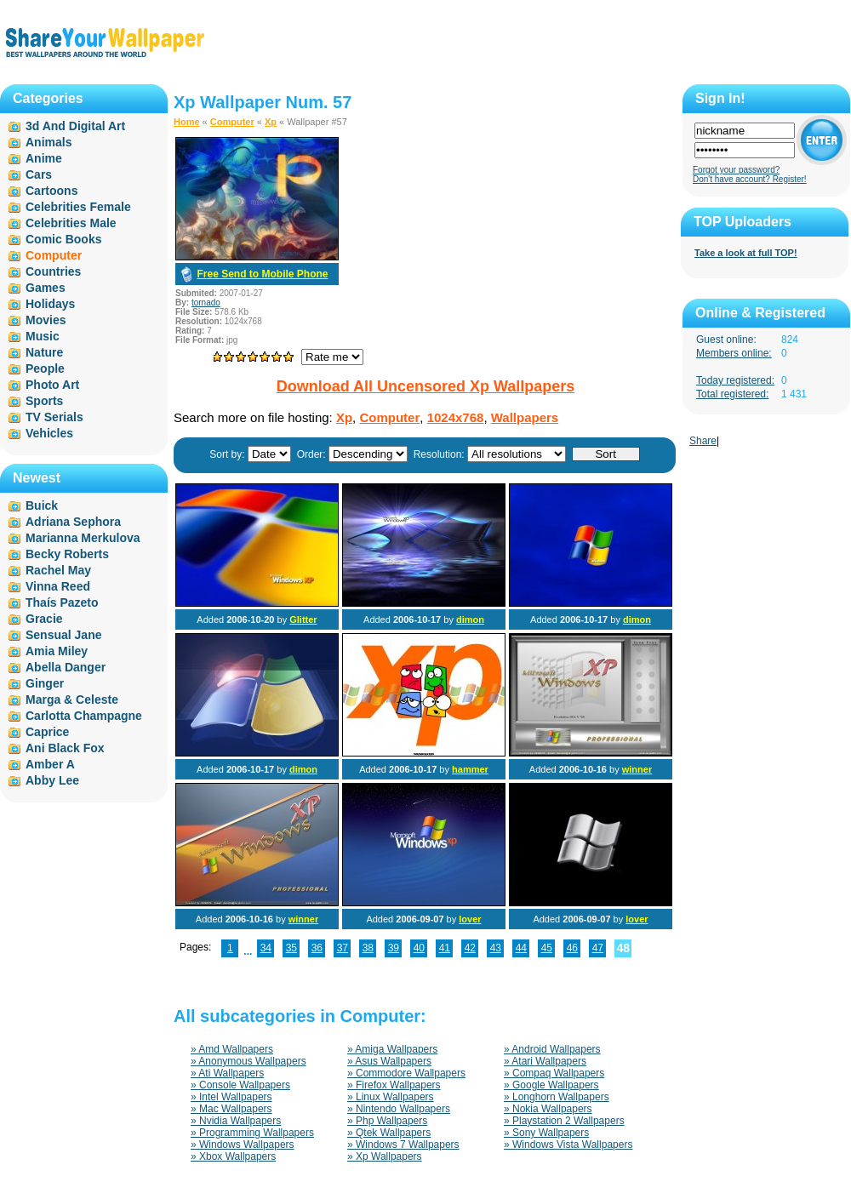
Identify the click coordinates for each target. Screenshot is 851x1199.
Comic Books (63, 239)
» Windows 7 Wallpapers (403, 1144)
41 (444, 948)
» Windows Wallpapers (242, 1144)
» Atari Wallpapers (545, 1061)
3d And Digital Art (75, 126)
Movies (46, 320)
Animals (48, 142)
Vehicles (49, 433)
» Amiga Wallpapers (392, 1049)
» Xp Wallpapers (384, 1156)
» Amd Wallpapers (232, 1049)
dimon (470, 619)
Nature (44, 352)
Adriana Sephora (73, 521)
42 (470, 948)
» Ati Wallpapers (227, 1073)
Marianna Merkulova (83, 538)
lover (470, 919)
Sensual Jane (64, 635)
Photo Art (52, 384)
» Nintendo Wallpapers (398, 1109)
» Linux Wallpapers (390, 1097)
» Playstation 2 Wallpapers (564, 1121)
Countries (53, 271)
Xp (271, 122)
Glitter (303, 619)
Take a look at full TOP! (745, 253)
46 (572, 948)
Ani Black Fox (65, 748)
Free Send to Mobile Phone (262, 274)
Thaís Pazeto (62, 602)
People (45, 368)
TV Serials (54, 417)
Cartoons (51, 190)
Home (187, 122)
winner (637, 769)
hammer (470, 769)
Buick (42, 505)
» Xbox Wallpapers (233, 1156)
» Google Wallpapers (551, 1085)
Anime (44, 158)
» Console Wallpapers (240, 1085)
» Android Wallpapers (552, 1049)
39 (393, 948)
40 (419, 948)
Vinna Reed (58, 586)
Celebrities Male (71, 223)
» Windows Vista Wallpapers (568, 1144)
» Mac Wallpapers (231, 1109)
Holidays (50, 304)
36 (317, 948)
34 (265, 948)
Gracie (44, 618)
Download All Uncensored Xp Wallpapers (426, 386)
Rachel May (58, 570)
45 (546, 948)
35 (291, 948)
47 (597, 948)
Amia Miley (57, 651)
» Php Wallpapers (387, 1121)
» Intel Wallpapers (231, 1097)
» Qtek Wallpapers (389, 1133)
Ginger (45, 683)
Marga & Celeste (72, 699)
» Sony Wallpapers (546, 1133)
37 (342, 948)
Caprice (47, 732)
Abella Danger (66, 667)
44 (521, 948)
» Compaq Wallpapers (554, 1073)
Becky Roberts (67, 554)
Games (46, 287)
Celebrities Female (78, 207)
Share (703, 441)
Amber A (50, 764)
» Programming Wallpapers (252, 1133)
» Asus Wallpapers (389, 1061)
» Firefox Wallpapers (394, 1085)
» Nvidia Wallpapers (236, 1121)
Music (43, 336)
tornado (205, 302)
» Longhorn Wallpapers (556, 1097)
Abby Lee (52, 780)
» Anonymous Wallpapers (248, 1061)
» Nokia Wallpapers (548, 1109)
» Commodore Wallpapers (406, 1073)
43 (495, 948)
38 (368, 948)
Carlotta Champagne (84, 715)
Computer (232, 122)
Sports (44, 401)
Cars (39, 174)
